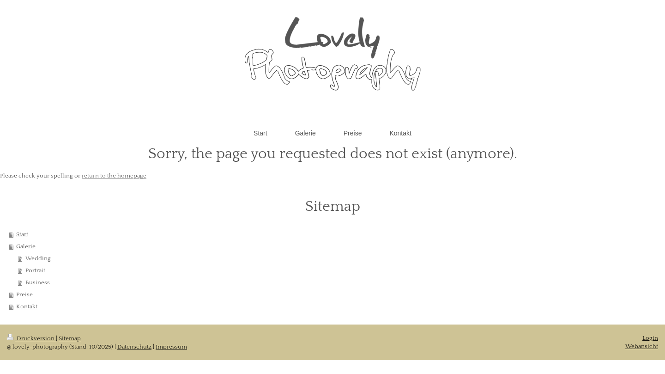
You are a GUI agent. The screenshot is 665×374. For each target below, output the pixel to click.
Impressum (171, 346)
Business (37, 282)
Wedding (38, 258)
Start (22, 234)
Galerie (26, 246)
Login (650, 338)
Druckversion (31, 338)
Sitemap (70, 338)
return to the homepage (114, 175)
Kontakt (26, 306)
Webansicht (641, 346)
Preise (24, 294)
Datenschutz (134, 346)
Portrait (35, 270)
